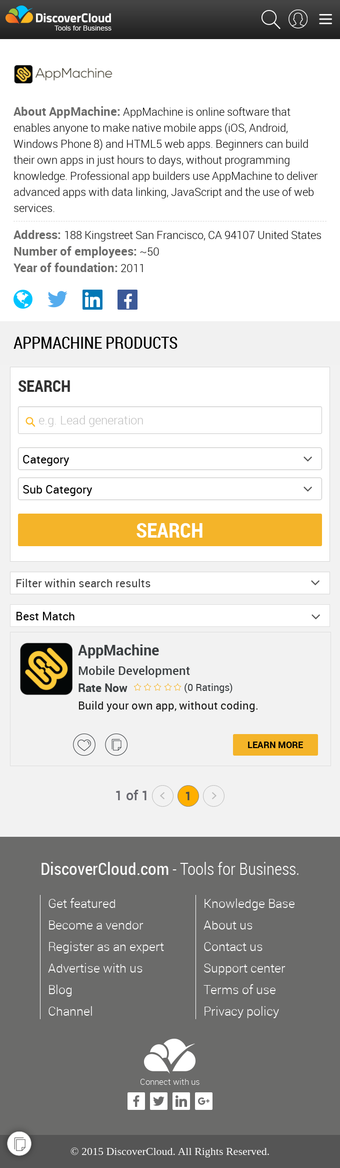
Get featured (82, 903)
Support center (245, 968)
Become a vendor (96, 924)
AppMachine (118, 649)
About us (228, 924)
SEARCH (170, 530)
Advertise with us (95, 968)
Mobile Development (134, 670)
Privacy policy (241, 1011)
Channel (70, 1011)
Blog (60, 989)
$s (64, 19)
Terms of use (240, 989)
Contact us (233, 946)
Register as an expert (106, 946)
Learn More (275, 745)
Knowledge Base (249, 903)
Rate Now (103, 687)
